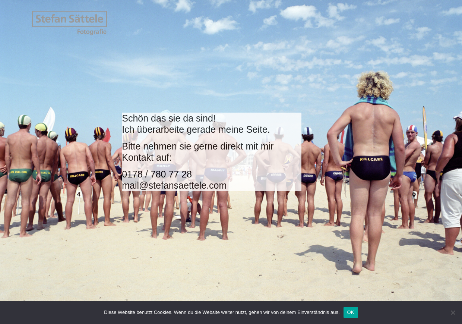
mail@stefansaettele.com (174, 185)
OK (350, 312)
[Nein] (452, 312)
